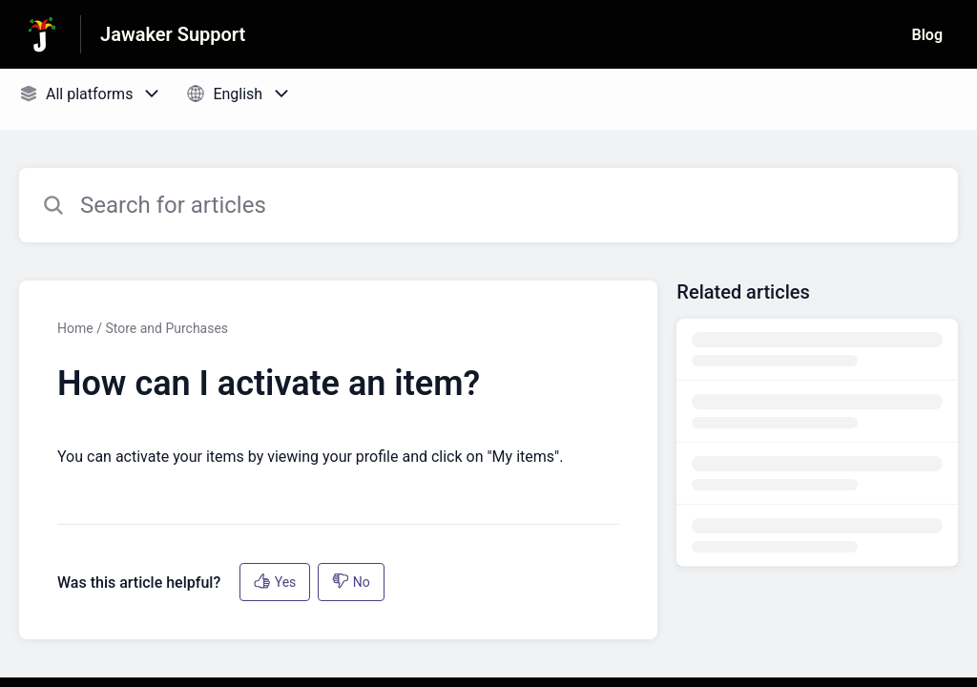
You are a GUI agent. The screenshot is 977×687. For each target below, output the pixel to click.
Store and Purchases (166, 328)
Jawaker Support (172, 34)
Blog (927, 35)
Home (75, 328)
